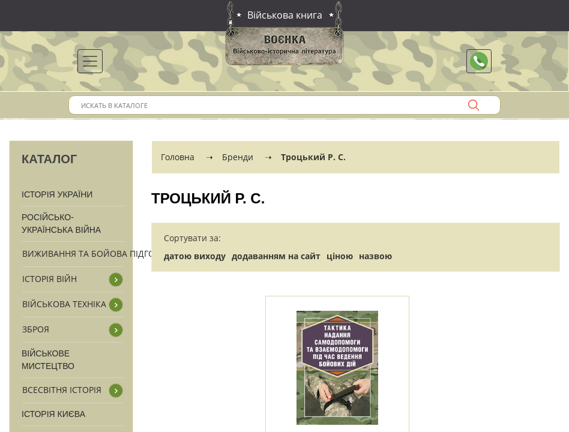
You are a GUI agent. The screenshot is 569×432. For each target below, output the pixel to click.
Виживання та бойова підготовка (102, 253)
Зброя (35, 329)
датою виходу (195, 256)
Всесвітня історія (61, 389)
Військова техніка (64, 304)
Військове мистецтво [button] (48, 360)
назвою (375, 256)
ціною (340, 256)
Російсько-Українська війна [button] (61, 223)
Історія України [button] (57, 194)
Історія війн (49, 278)
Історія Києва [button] (53, 414)
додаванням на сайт (276, 256)
